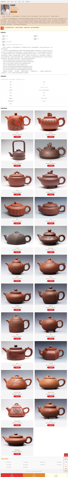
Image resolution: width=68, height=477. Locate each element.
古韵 (51, 421)
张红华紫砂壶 (8, 464)
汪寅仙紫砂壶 (25, 462)
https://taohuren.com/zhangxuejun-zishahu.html (14, 44)
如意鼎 (50, 277)
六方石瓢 (51, 363)
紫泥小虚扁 (50, 248)
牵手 (51, 334)
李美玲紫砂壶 (8, 467)
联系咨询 (28, 1)
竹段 (17, 190)
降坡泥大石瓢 (51, 392)
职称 (19, 1)
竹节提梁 (17, 161)
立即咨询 (17, 136)
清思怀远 (51, 132)
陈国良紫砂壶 (42, 462)
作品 (23, 1)
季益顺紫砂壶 (59, 462)
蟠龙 (17, 219)
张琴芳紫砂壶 (59, 464)
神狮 (51, 190)
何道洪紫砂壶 (8, 462)
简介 (16, 1)
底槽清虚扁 (17, 450)
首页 (8, 1)
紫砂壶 (35, 471)
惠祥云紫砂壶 (25, 464)
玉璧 (51, 219)
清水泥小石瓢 (17, 392)
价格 (12, 1)
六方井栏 (17, 248)
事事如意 (51, 305)
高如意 (17, 277)
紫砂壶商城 (3, 1)
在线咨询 (14, 11)
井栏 (17, 132)
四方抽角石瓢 (17, 421)
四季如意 (17, 305)
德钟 (17, 363)
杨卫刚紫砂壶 (25, 467)
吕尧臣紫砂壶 (42, 464)
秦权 (17, 334)
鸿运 (51, 161)
